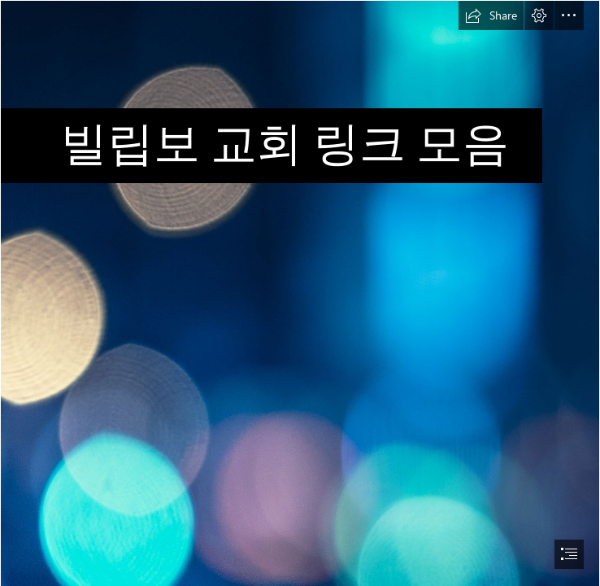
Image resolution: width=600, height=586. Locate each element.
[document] (300, 293)
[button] (491, 15)
